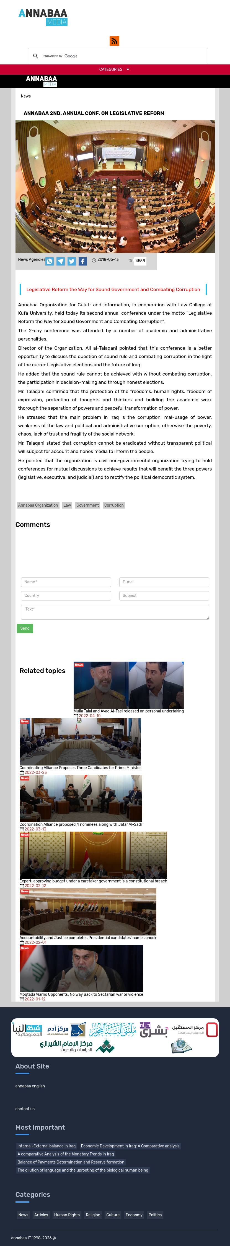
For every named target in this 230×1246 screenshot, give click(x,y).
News (24, 1215)
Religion (93, 1215)
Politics (155, 1215)
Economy (134, 1215)
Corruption (114, 505)
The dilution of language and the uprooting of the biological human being (83, 1170)
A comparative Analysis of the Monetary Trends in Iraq (66, 1154)
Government (87, 505)
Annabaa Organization (38, 505)
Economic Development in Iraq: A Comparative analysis (130, 1146)
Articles (41, 1215)
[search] (117, 56)
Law (67, 505)
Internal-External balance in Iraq (47, 1146)
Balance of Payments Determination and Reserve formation (71, 1162)
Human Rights (67, 1215)
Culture (113, 1215)
